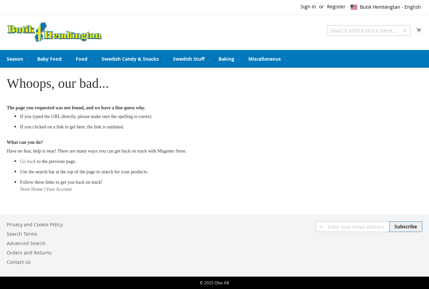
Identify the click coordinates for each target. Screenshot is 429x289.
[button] (387, 7)
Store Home (31, 189)
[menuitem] (16, 59)
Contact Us (19, 262)
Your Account (59, 189)
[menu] (214, 59)
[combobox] (369, 30)
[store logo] (54, 32)
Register (336, 6)
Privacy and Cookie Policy (35, 224)
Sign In (308, 6)
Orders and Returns (29, 252)
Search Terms (22, 234)
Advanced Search (26, 243)
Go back (28, 161)
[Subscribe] (405, 226)
